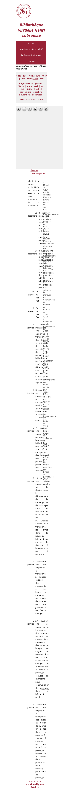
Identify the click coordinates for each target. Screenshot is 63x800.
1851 (42, 78)
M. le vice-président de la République (33, 199)
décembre (37, 94)
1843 (18, 75)
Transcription (38, 173)
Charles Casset (41, 522)
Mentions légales (35, 784)
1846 (38, 75)
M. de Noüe (33, 187)
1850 (35, 78)
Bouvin (42, 514)
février (21, 86)
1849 (29, 78)
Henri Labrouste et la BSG (31, 49)
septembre (25, 91)
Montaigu (44, 688)
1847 (44, 75)
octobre (37, 91)
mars (29, 86)
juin (23, 89)
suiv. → (42, 99)
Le (31, 55)
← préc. (21, 99)
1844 (25, 75)
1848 (23, 78)
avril (36, 86)
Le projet (31, 61)
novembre (24, 94)
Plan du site (35, 781)
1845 (31, 75)
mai (42, 86)
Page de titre (26, 83)
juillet (30, 89)
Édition (34, 170)
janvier (38, 83)
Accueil (31, 43)
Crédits (35, 787)
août (38, 89)
